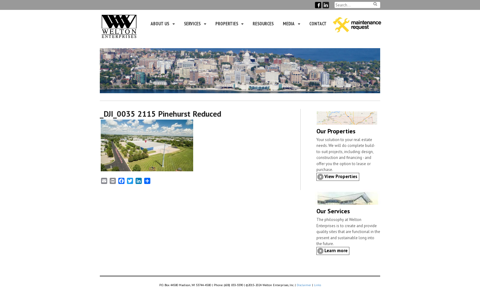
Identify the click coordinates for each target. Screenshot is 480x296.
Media (289, 24)
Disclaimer (304, 285)
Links (317, 285)
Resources (263, 24)
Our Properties (336, 131)
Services (192, 24)
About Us (160, 24)
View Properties (340, 176)
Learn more (336, 250)
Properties (226, 24)
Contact (318, 24)
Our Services (333, 211)
